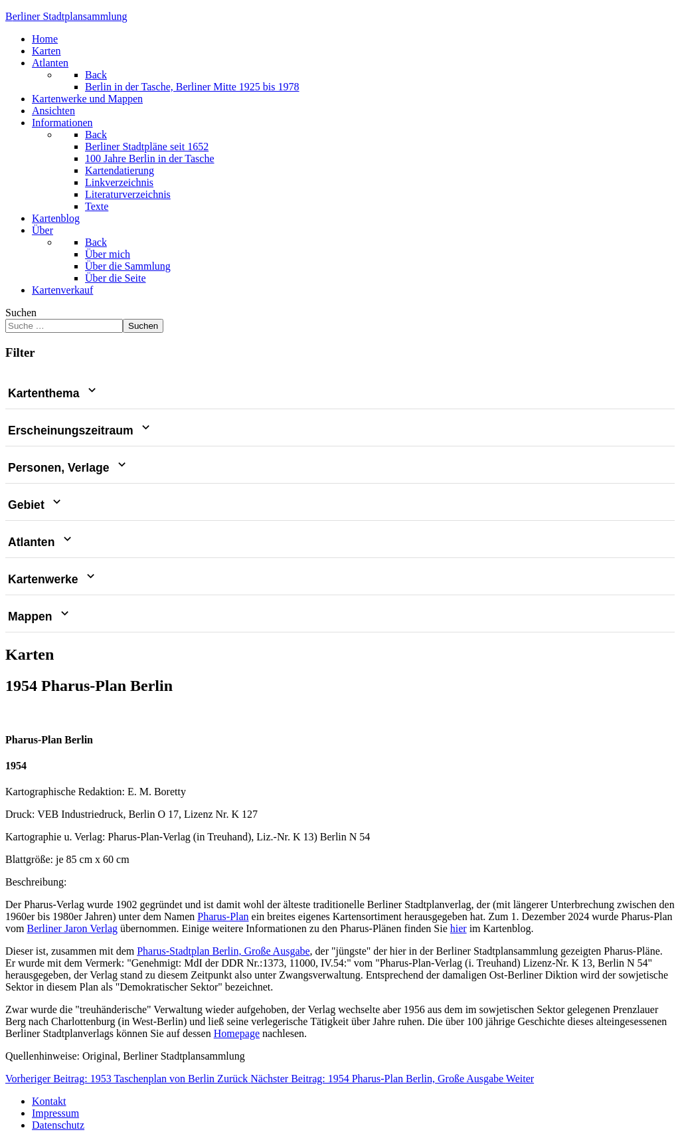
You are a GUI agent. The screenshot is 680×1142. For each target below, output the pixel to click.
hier (458, 928)
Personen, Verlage (68, 467)
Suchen (21, 312)
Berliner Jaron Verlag (72, 928)
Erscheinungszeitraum (80, 430)
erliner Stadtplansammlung (66, 16)
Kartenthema (53, 393)
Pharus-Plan (222, 916)
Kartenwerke (53, 579)
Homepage (237, 1033)
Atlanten (41, 542)
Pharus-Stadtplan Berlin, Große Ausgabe (223, 951)
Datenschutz (58, 1125)
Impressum (55, 1113)
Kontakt (49, 1101)
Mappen (40, 616)
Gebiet (36, 505)
